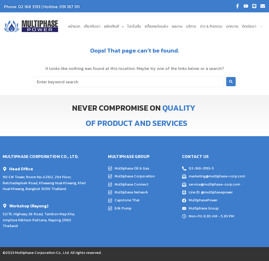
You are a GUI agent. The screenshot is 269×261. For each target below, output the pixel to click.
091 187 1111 (69, 6)
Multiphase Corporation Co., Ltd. (42, 252)
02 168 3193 (29, 6)
